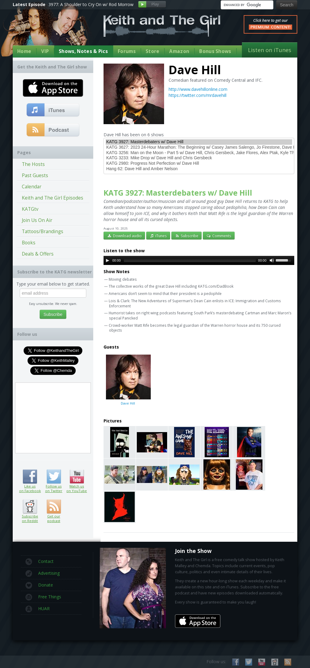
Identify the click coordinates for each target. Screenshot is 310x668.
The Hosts (33, 164)
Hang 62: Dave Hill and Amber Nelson (199, 169)
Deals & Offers (38, 254)
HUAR (37, 609)
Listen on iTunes (269, 50)
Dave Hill (127, 379)
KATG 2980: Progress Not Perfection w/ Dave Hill (199, 163)
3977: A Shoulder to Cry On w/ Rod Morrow (91, 4)
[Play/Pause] (107, 260)
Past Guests (35, 175)
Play (152, 4)
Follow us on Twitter (53, 476)
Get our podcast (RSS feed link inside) (53, 506)
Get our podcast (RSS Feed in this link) (53, 130)
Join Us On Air (37, 220)
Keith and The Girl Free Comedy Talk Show (162, 26)
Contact (39, 561)
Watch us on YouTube (76, 476)
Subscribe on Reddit (29, 506)
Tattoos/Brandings (42, 231)
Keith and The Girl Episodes (52, 198)
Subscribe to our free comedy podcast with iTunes (53, 110)
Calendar (31, 187)
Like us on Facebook (29, 476)
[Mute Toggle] (271, 260)
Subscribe (186, 235)
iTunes (158, 235)
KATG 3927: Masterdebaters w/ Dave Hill (199, 142)
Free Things (43, 597)
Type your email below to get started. (53, 284)
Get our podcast (53, 518)
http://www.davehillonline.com (198, 89)
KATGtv (30, 209)
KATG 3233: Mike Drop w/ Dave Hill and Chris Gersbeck (199, 158)
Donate (39, 585)
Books (28, 243)
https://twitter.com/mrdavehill (197, 95)
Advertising (42, 573)
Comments (218, 235)
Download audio (124, 235)
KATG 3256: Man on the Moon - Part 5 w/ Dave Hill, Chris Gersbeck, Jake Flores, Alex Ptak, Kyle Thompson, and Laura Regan (199, 153)
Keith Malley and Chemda (48, 30)
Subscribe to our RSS (287, 662)
